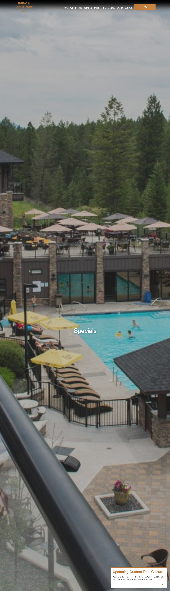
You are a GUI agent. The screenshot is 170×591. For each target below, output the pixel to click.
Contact (128, 7)
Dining (96, 7)
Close (162, 584)
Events (103, 7)
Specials (111, 7)
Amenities (73, 7)
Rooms (65, 7)
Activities (88, 7)
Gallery (120, 7)
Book (145, 6)
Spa (80, 7)
